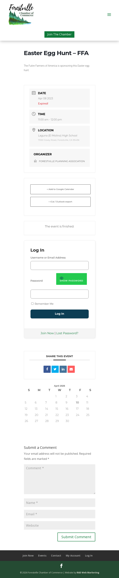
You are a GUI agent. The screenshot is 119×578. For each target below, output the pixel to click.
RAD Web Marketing (88, 572)
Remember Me (42, 303)
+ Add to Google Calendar (60, 189)
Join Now (47, 333)
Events (42, 555)
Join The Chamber (59, 34)
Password (37, 280)
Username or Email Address (48, 257)
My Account (73, 555)
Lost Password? (67, 333)
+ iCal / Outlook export (60, 201)
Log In (89, 555)
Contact (56, 555)
